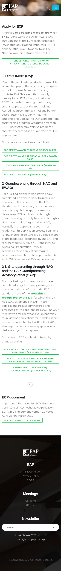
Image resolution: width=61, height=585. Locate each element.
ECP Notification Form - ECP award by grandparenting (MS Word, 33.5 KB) (30, 360)
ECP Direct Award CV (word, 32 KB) (25, 174)
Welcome (30, 500)
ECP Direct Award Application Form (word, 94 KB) (30, 157)
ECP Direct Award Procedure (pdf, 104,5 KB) (30, 150)
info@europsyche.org (31, 539)
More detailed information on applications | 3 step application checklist (30, 64)
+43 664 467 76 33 (29, 535)
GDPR (31, 480)
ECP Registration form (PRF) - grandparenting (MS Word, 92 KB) (30, 369)
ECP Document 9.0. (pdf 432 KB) (22, 420)
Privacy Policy (30, 476)
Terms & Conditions (30, 471)
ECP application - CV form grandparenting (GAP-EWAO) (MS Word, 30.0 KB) (30, 350)
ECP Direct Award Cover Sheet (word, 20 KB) (31, 166)
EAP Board (30, 505)
